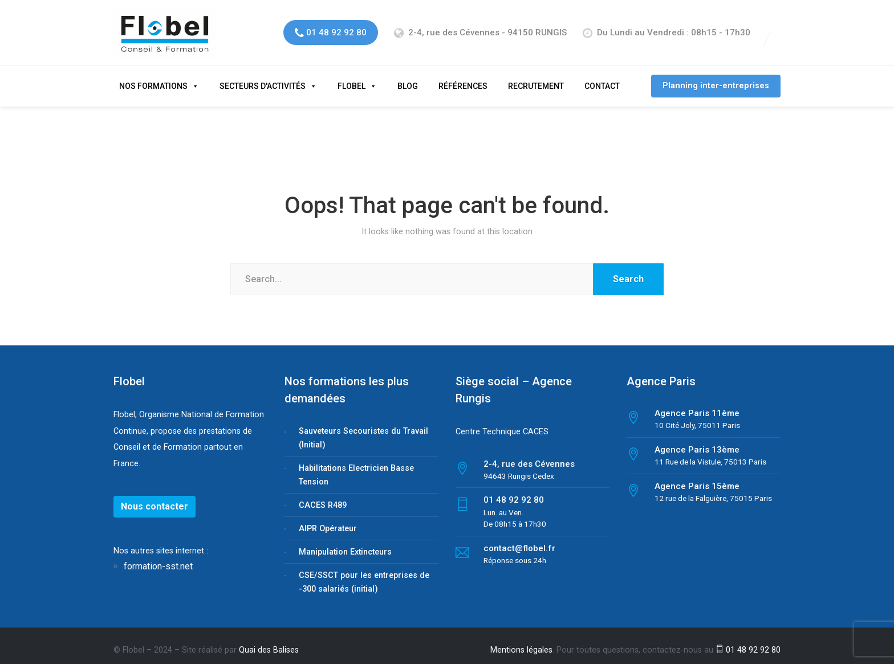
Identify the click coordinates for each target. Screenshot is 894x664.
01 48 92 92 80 (748, 640)
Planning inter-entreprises (716, 76)
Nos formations (153, 76)
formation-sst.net (159, 556)
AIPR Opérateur (328, 519)
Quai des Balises (269, 640)
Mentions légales (521, 640)
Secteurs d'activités (263, 76)
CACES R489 (323, 495)
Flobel (351, 76)
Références (462, 76)
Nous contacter (154, 496)
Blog (407, 76)
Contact (602, 76)
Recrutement (536, 76)
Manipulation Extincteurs (345, 542)
